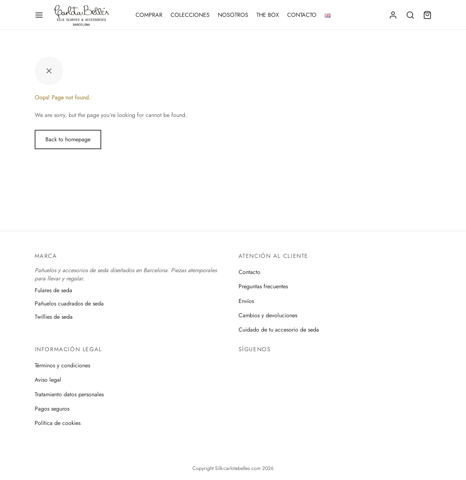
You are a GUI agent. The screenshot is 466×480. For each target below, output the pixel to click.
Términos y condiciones (62, 365)
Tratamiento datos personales (69, 394)
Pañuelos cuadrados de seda (69, 303)
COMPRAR (149, 15)
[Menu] (39, 15)
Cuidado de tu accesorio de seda (279, 329)
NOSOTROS (233, 15)
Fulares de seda (53, 290)
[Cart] (427, 15)
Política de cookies (57, 423)
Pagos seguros (52, 409)
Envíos (246, 301)
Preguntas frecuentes (263, 286)
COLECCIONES (190, 15)
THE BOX (267, 15)
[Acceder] (393, 15)
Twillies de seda (54, 317)
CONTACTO (302, 15)
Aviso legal (48, 380)
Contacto (249, 272)
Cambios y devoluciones (268, 315)
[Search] (410, 15)
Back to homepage (67, 139)
